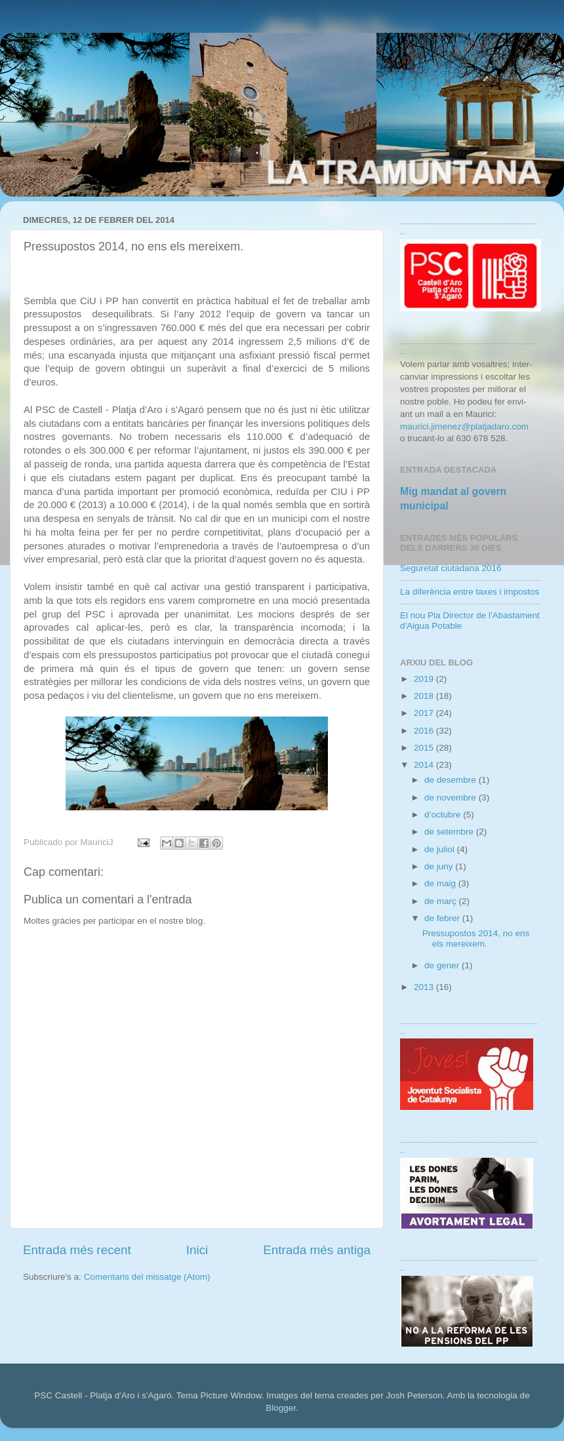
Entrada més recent (77, 1250)
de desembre (451, 780)
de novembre (451, 797)
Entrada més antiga (317, 1250)
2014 (425, 765)
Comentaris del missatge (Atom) (147, 1277)
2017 (425, 713)
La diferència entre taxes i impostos (469, 592)
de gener (443, 965)
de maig (441, 883)
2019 (425, 679)
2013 (425, 987)
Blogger (281, 1408)
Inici (197, 1250)
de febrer (443, 918)
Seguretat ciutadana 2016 (451, 568)
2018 (425, 696)
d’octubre (443, 814)
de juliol (440, 849)
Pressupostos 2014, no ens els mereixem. (476, 938)
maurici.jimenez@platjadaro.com (464, 426)
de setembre (450, 832)
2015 (425, 748)
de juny (439, 866)
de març (441, 901)
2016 (425, 731)
